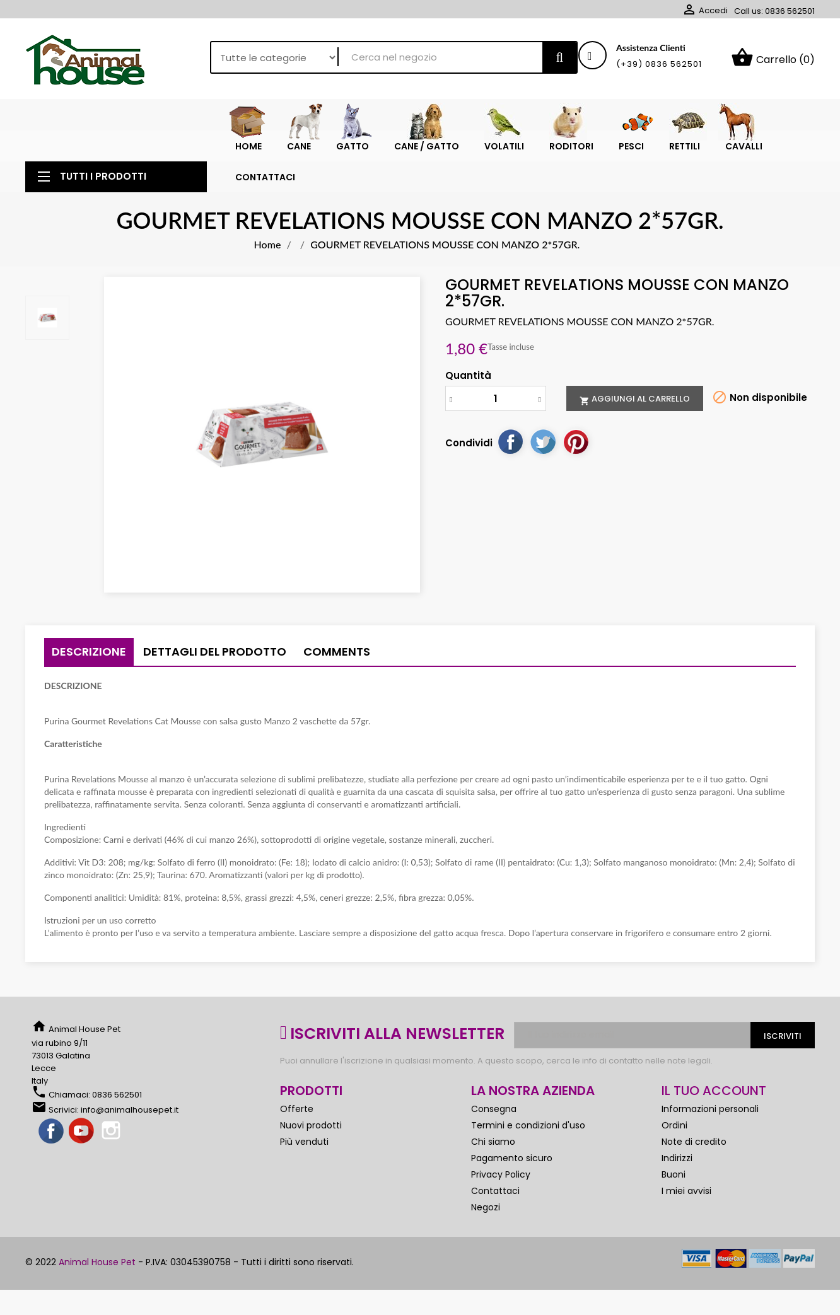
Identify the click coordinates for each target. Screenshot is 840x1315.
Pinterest (575, 441)
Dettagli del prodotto (214, 651)
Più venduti (304, 1141)
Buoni (673, 1174)
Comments (336, 651)
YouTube (82, 1131)
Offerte (296, 1109)
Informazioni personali (710, 1109)
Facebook (52, 1131)
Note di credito (694, 1141)
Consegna (493, 1109)
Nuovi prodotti (311, 1125)
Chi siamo (493, 1141)
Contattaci (495, 1191)
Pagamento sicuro (511, 1158)
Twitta (543, 441)
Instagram (112, 1131)
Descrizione (89, 651)
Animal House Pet (97, 1262)
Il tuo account (714, 1090)
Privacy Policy (500, 1174)
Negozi (485, 1207)
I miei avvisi (686, 1191)
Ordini (674, 1125)
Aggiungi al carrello (635, 399)
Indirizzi (677, 1158)
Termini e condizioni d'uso (528, 1125)
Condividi (510, 441)
